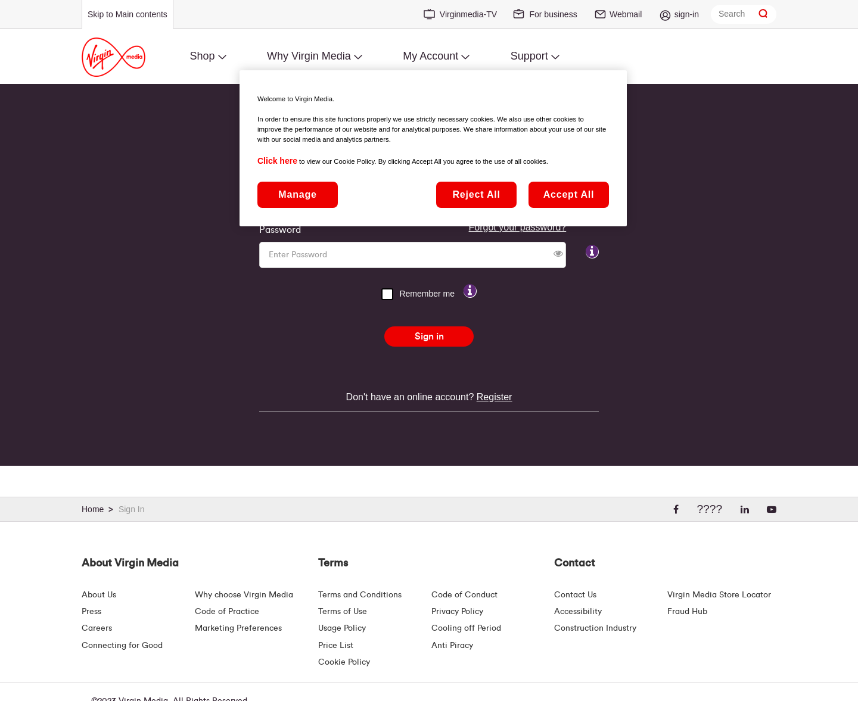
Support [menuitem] (529, 56)
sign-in (686, 14)
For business (553, 14)
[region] (433, 148)
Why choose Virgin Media (244, 595)
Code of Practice (227, 611)
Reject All (476, 194)
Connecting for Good (122, 645)
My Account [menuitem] (430, 56)
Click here (277, 161)
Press (91, 611)
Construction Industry (595, 628)
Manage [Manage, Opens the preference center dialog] (297, 194)
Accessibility (578, 611)
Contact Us (575, 595)
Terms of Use (342, 611)
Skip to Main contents (127, 14)
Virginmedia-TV (468, 14)
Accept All (569, 194)
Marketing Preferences (238, 628)
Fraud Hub (687, 611)
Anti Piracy (452, 645)
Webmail (626, 14)
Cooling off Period (466, 628)
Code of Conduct (464, 595)
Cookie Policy (344, 662)
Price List (335, 645)
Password (280, 230)
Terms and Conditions (360, 595)
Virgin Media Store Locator (719, 595)
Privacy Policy (457, 611)
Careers (97, 628)
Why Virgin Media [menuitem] (309, 56)
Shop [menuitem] (201, 56)
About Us (99, 595)
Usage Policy (342, 628)
